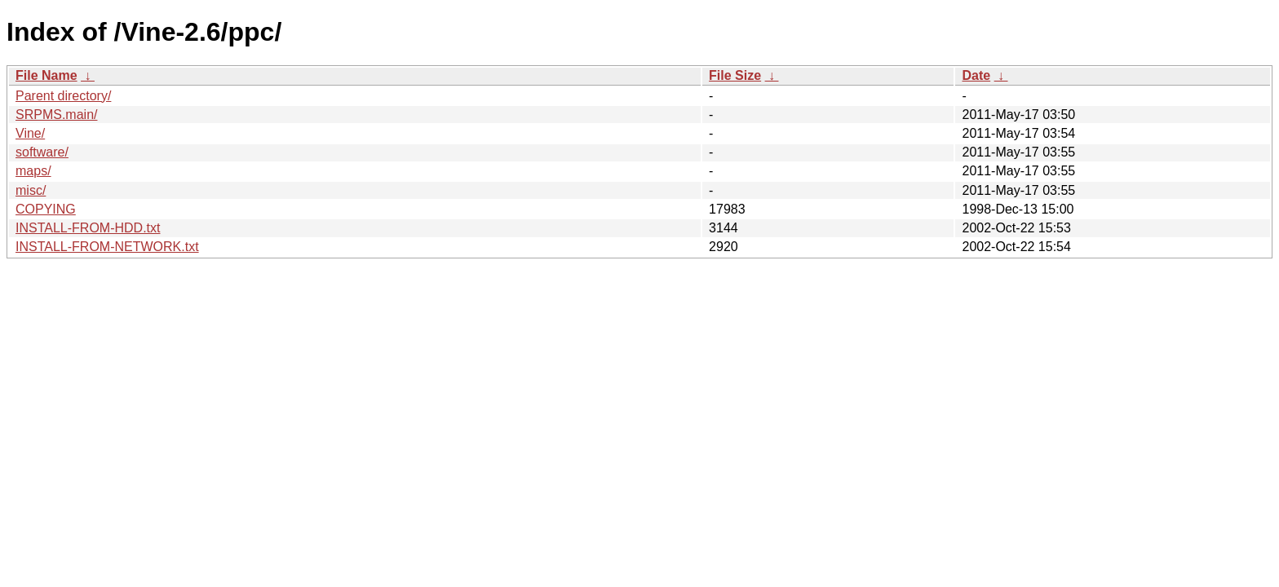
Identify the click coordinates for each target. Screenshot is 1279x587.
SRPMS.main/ (56, 114)
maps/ (33, 171)
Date (976, 75)
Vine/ (30, 133)
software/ (42, 152)
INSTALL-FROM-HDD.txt (87, 228)
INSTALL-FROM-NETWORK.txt (107, 247)
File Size (735, 75)
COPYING (45, 209)
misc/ (30, 190)
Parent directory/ (63, 96)
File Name (46, 75)
